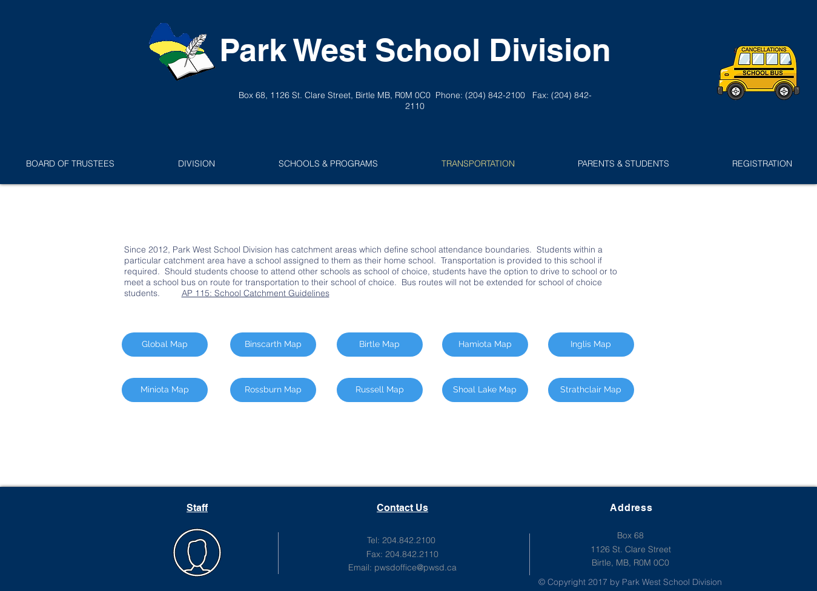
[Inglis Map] (591, 344)
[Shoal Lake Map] (485, 390)
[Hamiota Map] (485, 344)
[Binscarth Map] (273, 344)
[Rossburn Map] (273, 390)
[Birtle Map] (380, 344)
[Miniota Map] (165, 390)
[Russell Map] (380, 390)
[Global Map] (165, 344)
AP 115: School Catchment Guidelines (255, 293)
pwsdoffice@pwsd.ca (415, 567)
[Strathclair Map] (591, 390)
